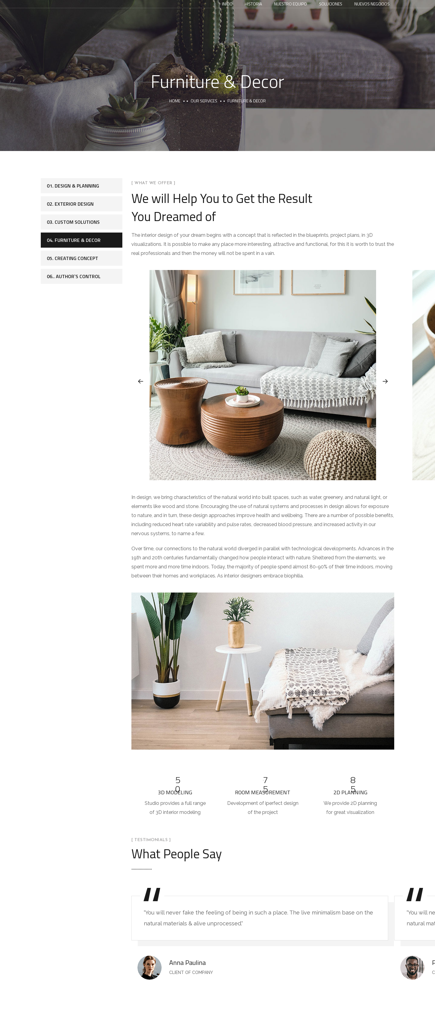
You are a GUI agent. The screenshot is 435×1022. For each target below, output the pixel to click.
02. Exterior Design (70, 203)
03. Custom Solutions (73, 222)
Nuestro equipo (290, 4)
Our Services (204, 101)
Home (174, 101)
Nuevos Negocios (372, 4)
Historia (253, 4)
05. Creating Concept (72, 258)
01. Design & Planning (73, 185)
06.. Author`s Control (74, 276)
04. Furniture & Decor (74, 240)
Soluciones (330, 4)
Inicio (227, 4)
